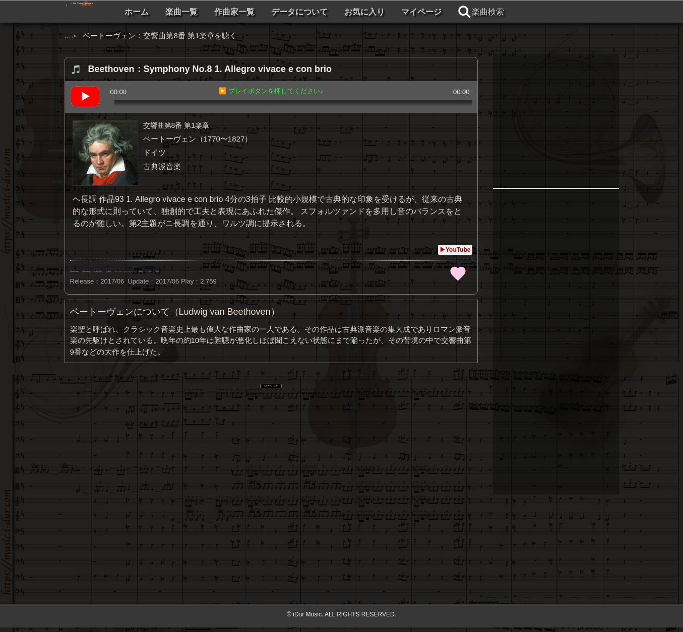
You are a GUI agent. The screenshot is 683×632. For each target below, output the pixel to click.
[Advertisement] (271, 479)
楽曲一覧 (282, 12)
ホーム (237, 12)
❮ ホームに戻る (271, 386)
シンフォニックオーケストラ (291, 269)
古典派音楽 (180, 269)
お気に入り (465, 12)
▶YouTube (455, 249)
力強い (387, 269)
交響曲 (221, 269)
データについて (399, 12)
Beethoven (90, 269)
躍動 (356, 269)
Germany (135, 269)
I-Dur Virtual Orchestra (144, 12)
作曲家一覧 (335, 12)
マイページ (522, 12)
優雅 (418, 269)
